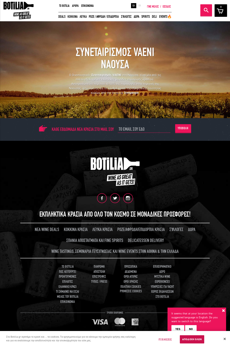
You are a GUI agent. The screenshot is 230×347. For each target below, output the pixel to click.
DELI (154, 17)
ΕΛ (134, 5)
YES (177, 329)
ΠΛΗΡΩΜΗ (99, 267)
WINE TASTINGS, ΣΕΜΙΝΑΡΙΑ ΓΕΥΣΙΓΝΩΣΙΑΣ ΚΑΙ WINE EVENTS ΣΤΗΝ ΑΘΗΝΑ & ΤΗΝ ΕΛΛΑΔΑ (115, 251)
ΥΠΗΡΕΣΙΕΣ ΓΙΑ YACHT (162, 287)
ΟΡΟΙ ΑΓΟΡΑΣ (131, 277)
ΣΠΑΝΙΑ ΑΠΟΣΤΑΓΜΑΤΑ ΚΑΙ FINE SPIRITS (94, 240)
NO (191, 329)
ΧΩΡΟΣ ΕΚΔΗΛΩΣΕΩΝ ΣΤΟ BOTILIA (162, 294)
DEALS (61, 17)
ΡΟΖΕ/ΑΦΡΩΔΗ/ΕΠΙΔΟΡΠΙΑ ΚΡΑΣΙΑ (141, 229)
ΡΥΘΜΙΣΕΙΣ (165, 339)
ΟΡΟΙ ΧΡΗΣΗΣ (131, 282)
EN (139, 5)
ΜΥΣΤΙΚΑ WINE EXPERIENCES (162, 279)
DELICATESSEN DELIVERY (146, 240)
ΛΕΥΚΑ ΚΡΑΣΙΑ (102, 229)
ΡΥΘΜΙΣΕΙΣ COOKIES (131, 291)
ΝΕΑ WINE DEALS (47, 229)
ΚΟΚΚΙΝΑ (73, 17)
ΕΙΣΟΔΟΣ (167, 6)
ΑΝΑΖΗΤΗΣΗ (206, 10)
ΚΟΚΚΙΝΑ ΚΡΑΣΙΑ (76, 229)
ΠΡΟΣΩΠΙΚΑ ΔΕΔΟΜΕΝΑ (130, 269)
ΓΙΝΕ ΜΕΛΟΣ (153, 6)
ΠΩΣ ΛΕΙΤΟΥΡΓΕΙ (67, 271)
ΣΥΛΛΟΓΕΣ (126, 17)
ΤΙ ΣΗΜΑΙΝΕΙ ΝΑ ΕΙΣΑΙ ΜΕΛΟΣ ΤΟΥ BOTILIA (67, 294)
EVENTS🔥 (165, 17)
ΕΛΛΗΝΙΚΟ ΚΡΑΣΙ (68, 287)
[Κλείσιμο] (225, 339)
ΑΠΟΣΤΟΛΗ (99, 271)
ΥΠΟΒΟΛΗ (183, 128)
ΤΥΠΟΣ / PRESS (99, 282)
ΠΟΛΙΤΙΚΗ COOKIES (130, 287)
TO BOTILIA (64, 6)
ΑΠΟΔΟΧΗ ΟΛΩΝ (192, 339)
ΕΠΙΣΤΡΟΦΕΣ (99, 277)
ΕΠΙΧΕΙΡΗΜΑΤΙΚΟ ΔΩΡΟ (162, 269)
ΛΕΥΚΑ (83, 17)
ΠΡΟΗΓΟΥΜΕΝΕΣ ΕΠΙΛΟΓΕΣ (67, 279)
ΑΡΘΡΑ (75, 6)
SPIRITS (145, 17)
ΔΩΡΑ (136, 17)
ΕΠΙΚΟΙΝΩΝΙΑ (87, 6)
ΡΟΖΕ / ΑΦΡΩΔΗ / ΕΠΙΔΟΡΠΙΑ (104, 17)
